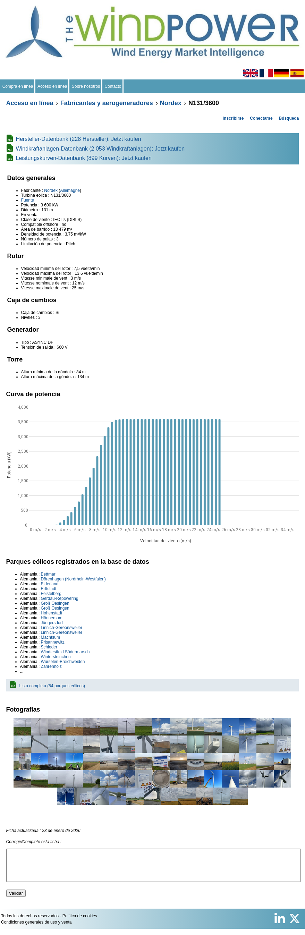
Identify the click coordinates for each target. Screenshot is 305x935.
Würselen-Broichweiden (63, 661)
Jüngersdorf (52, 622)
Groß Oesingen (55, 603)
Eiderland (50, 583)
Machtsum (50, 637)
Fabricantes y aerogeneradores (106, 103)
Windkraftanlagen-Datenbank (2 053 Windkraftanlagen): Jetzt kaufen (100, 149)
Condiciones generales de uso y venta (36, 928)
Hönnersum (51, 617)
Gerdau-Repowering (59, 598)
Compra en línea (17, 86)
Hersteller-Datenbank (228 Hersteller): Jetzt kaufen (78, 139)
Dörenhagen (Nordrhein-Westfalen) (73, 579)
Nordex (170, 103)
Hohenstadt (51, 613)
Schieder (49, 647)
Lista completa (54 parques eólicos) (52, 685)
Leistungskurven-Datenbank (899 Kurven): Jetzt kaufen (84, 158)
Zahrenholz (51, 666)
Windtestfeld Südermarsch (65, 651)
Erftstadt (49, 588)
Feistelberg (51, 593)
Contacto (113, 86)
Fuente (27, 200)
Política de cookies (79, 922)
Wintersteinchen (56, 656)
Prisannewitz (53, 642)
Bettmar (48, 574)
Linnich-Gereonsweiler (61, 627)
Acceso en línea (52, 86)
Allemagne (70, 190)
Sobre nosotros (85, 86)
